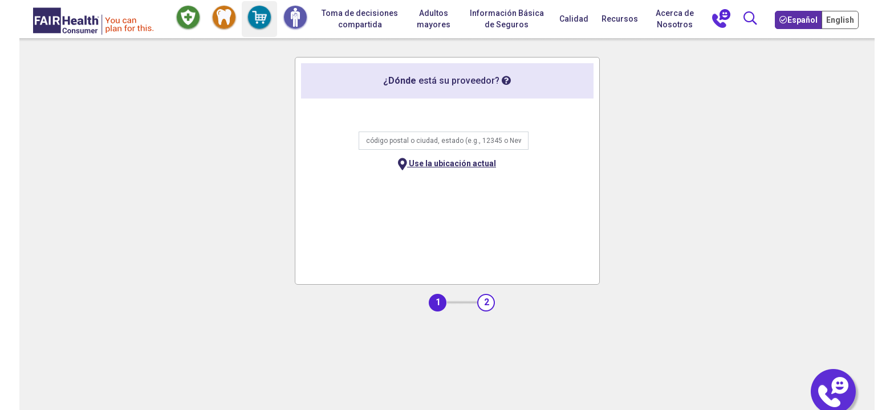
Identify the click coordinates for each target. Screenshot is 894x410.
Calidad (573, 18)
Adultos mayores (433, 19)
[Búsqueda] (750, 19)
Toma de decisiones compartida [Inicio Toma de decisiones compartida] (360, 19)
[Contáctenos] (721, 19)
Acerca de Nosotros (675, 19)
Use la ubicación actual (447, 164)
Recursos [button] (620, 18)
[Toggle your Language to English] (841, 19)
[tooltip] (506, 80)
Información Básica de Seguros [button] (507, 19)
